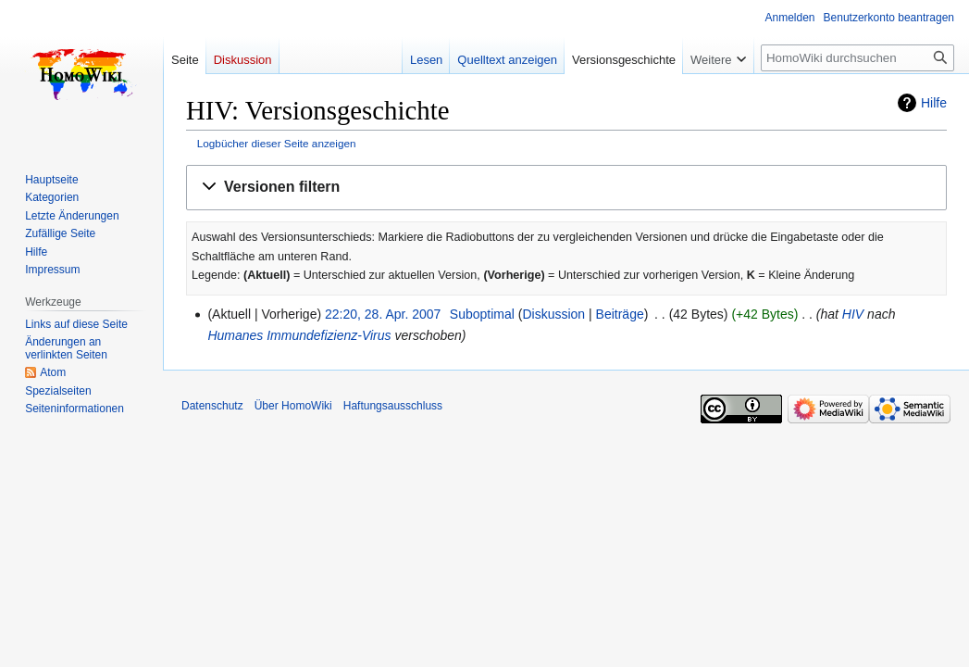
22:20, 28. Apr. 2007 (383, 314)
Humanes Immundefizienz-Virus (299, 335)
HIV (852, 314)
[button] (566, 188)
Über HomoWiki (293, 405)
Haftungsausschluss (392, 405)
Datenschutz (212, 405)
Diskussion (553, 314)
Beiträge (620, 314)
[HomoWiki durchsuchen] (857, 57)
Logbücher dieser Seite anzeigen (276, 143)
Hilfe (934, 102)
